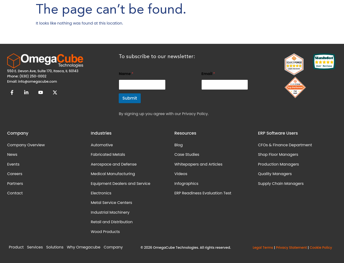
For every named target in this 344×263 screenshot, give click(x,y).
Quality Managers (275, 174)
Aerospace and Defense (114, 164)
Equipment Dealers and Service (120, 183)
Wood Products (105, 231)
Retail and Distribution (112, 222)
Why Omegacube (83, 247)
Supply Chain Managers (281, 183)
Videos (180, 174)
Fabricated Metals (108, 154)
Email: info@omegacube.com (32, 81)
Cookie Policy (321, 247)
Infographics (186, 183)
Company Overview (26, 145)
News (12, 154)
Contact (15, 193)
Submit (129, 98)
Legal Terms (263, 247)
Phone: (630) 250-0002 (26, 76)
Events (13, 164)
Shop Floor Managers (278, 154)
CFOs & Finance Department (285, 145)
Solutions (54, 247)
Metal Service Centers (111, 202)
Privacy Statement (291, 247)
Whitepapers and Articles (198, 164)
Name (126, 73)
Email (208, 73)
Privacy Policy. (195, 113)
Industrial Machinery (110, 212)
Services (35, 247)
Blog (178, 145)
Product (16, 247)
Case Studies (186, 154)
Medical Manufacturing (113, 174)
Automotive (102, 145)
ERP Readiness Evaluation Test (202, 193)
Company (113, 247)
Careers (14, 174)
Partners (15, 183)
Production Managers (278, 164)
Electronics (101, 193)
